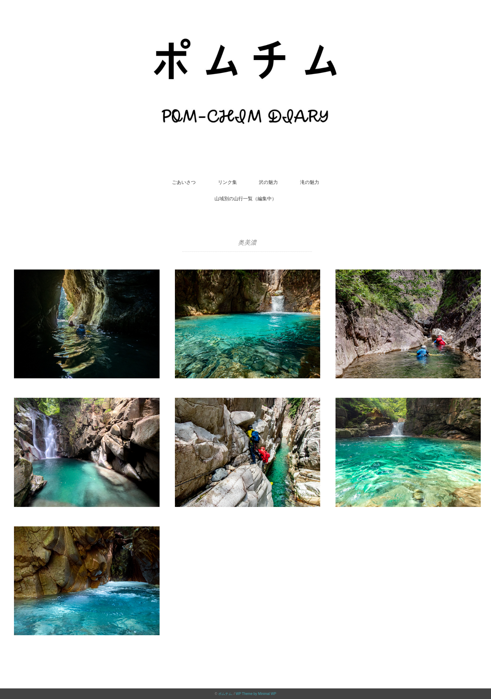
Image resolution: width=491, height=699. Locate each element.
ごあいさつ (184, 182)
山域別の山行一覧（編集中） (245, 198)
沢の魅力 (268, 182)
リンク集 (227, 182)
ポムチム (225, 694)
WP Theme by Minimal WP (256, 694)
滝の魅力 (309, 182)
